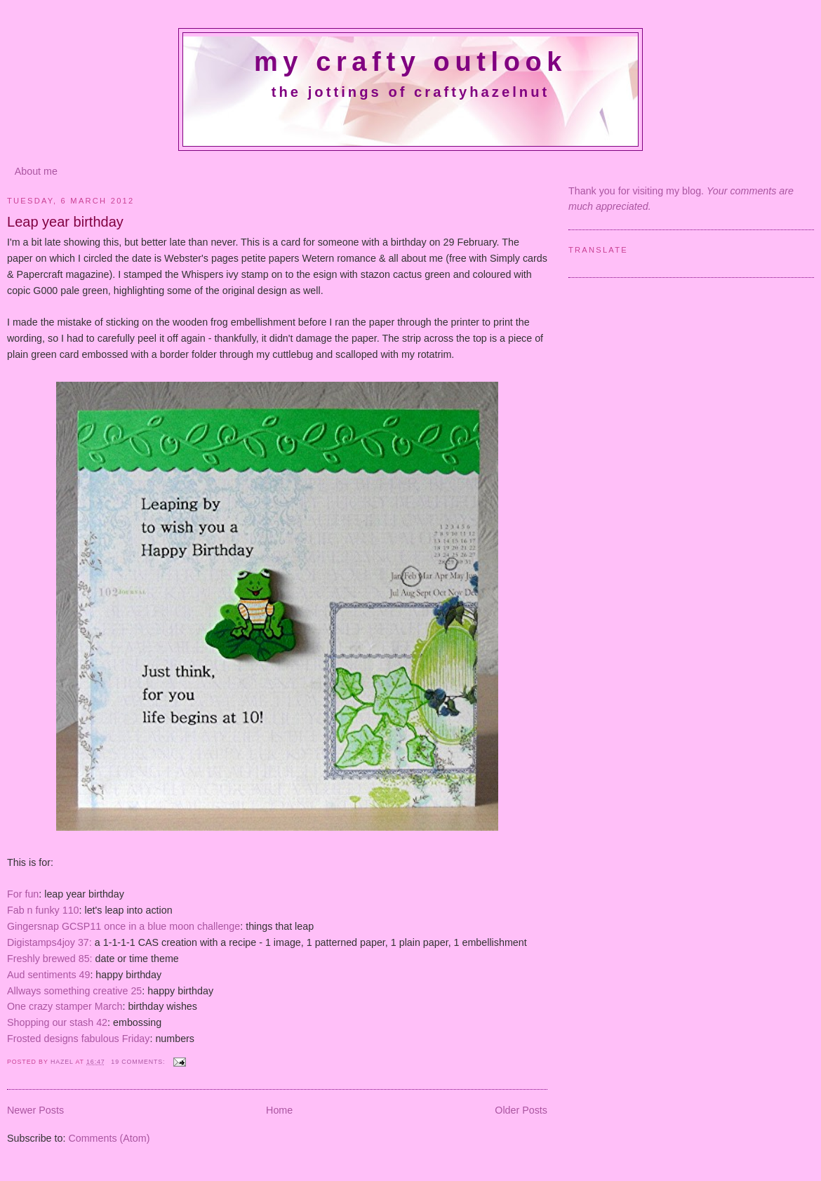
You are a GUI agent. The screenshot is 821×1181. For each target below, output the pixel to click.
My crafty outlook (410, 61)
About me (36, 171)
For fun (23, 894)
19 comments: (139, 1061)
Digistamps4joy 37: (49, 942)
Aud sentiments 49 (48, 974)
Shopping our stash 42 (57, 1022)
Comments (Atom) (108, 1138)
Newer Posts (35, 1110)
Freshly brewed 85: (50, 958)
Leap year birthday (65, 221)
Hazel (63, 1061)
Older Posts (521, 1110)
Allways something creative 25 (74, 990)
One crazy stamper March (64, 1006)
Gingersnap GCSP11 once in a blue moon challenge (123, 926)
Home (279, 1110)
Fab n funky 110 (43, 910)
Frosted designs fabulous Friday (78, 1038)
